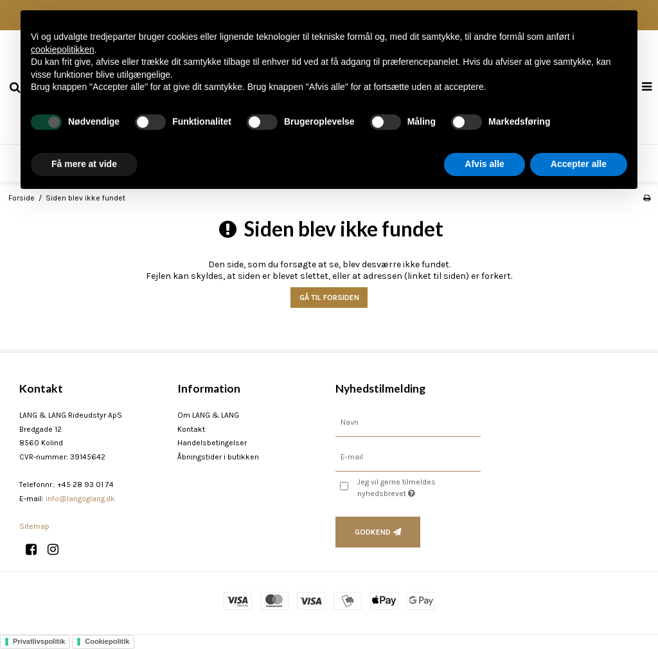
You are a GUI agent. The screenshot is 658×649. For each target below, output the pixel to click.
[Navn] (408, 421)
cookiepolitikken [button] (62, 49)
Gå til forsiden (329, 297)
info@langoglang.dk (80, 498)
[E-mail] (408, 456)
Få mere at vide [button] (84, 164)
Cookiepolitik (107, 641)
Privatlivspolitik (39, 641)
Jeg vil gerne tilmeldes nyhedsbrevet (417, 487)
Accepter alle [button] (579, 164)
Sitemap (34, 526)
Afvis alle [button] (484, 164)
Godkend (373, 532)
